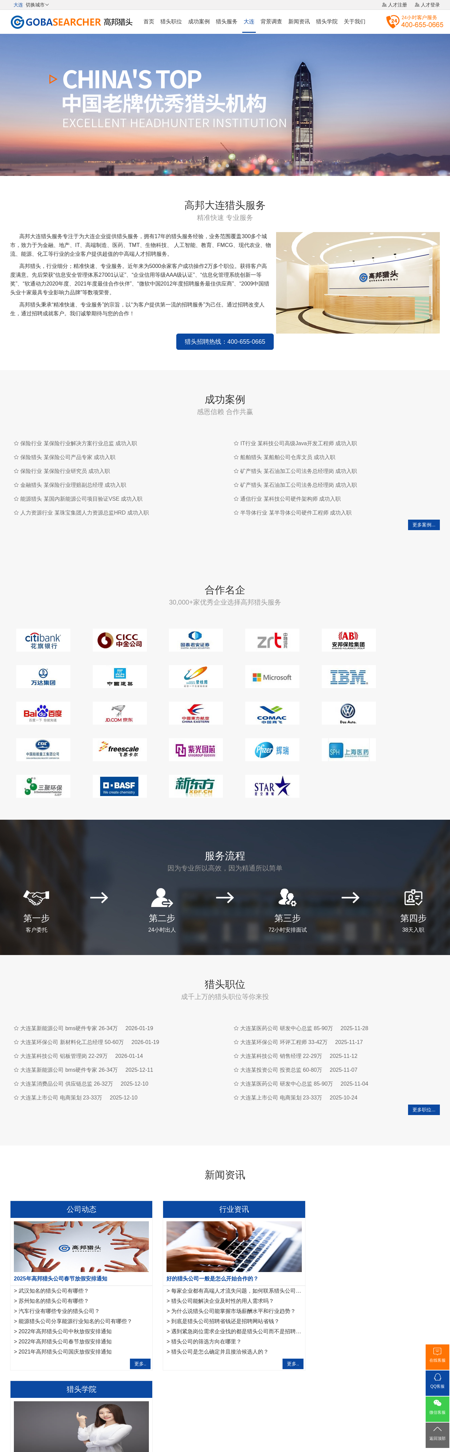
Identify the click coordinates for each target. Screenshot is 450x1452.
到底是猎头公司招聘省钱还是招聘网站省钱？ (219, 1272)
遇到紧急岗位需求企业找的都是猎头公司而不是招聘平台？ (235, 1283)
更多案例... (423, 512)
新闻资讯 (299, 21)
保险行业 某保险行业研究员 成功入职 (65, 459)
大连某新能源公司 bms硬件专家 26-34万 (69, 979)
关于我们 (354, 21)
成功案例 (199, 21)
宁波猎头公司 (24, 1349)
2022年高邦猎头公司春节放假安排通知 (65, 1293)
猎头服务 (227, 21)
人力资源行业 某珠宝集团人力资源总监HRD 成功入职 (84, 500)
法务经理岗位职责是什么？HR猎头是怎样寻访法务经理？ (380, 1262)
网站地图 (263, 1401)
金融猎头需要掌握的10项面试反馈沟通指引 (363, 1242)
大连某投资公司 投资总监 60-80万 (281, 1021)
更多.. (134, 1315)
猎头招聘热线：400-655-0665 (140, 329)
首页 (148, 21)
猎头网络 (212, 1401)
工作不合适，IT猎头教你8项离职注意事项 (361, 1303)
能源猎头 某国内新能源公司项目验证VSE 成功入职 (81, 487)
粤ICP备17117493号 (225, 1428)
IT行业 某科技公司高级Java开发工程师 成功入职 (298, 431)
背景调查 (271, 21)
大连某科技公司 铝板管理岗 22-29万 (64, 1007)
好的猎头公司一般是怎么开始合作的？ (206, 1230)
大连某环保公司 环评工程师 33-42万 (284, 993)
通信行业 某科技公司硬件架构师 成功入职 (290, 487)
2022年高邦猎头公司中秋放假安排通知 (65, 1283)
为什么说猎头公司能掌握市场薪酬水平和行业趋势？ (227, 1262)
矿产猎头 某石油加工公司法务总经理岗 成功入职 (298, 459)
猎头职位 (171, 21)
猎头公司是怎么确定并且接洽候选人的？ (214, 1303)
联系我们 (289, 1401)
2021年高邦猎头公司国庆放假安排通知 (65, 1303)
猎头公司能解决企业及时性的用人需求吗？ (216, 1252)
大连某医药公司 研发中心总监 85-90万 (286, 979)
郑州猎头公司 (91, 1349)
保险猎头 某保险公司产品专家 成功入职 (67, 445)
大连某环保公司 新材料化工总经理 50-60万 (72, 993)
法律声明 (237, 1401)
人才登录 (430, 4)
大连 (249, 21)
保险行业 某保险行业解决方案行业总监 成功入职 (78, 431)
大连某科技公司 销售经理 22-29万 (281, 1007)
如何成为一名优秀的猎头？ (344, 1293)
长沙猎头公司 (58, 1349)
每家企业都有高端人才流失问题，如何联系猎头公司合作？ (235, 1242)
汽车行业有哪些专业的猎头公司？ (59, 1262)
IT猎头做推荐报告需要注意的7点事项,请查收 (365, 1283)
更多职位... (423, 1061)
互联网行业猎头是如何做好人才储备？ (358, 1252)
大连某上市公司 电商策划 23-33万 (61, 1049)
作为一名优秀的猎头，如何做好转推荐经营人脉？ (366, 1230)
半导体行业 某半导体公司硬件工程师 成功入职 (296, 500)
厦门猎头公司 (125, 1349)
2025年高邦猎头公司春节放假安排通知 (60, 1230)
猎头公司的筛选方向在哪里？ (200, 1293)
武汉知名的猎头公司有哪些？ (54, 1242)
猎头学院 (327, 21)
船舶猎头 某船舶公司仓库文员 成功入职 (287, 445)
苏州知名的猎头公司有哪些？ (54, 1252)
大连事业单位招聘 (163, 1349)
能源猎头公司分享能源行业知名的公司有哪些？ (75, 1272)
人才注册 (397, 4)
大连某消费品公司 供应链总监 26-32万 (66, 1035)
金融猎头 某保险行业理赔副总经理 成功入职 (73, 473)
